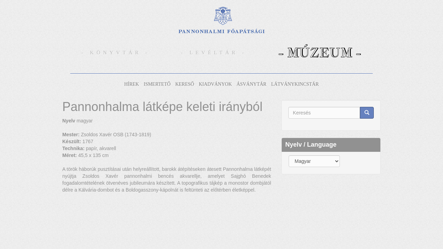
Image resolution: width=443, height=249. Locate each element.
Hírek (131, 84)
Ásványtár (251, 84)
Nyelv (68, 120)
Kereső (184, 84)
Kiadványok (215, 84)
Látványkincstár (295, 84)
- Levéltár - (214, 52)
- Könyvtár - (115, 52)
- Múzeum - (320, 52)
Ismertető (157, 84)
